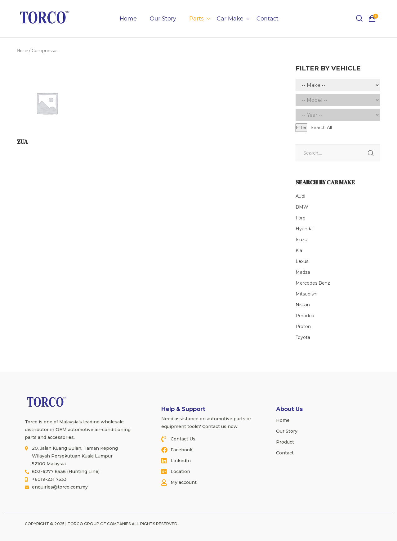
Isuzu (301, 239)
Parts (196, 18)
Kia (299, 250)
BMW (302, 207)
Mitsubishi (306, 294)
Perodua (305, 315)
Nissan (303, 305)
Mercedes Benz (313, 283)
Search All (321, 127)
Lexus (302, 261)
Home (128, 18)
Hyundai (305, 229)
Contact (267, 18)
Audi (300, 196)
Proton (303, 326)
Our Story (163, 18)
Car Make (230, 18)
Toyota (303, 337)
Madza (303, 272)
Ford (301, 218)
